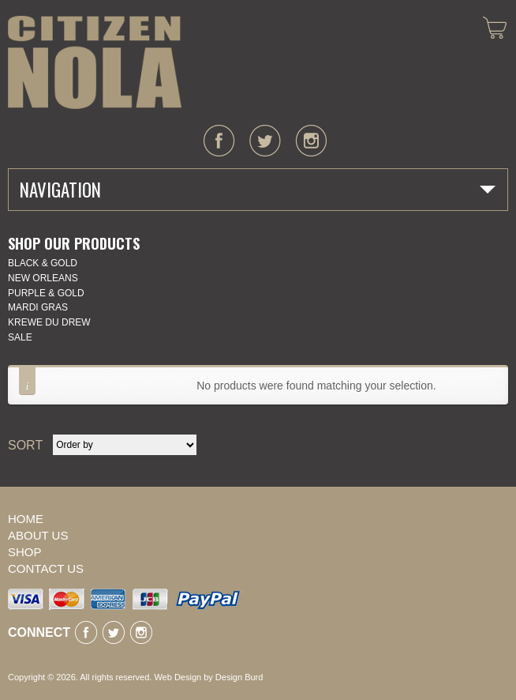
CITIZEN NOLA (94, 62)
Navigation (60, 189)
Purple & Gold (46, 293)
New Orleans (43, 278)
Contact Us (46, 568)
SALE (20, 337)
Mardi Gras (38, 307)
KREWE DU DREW (49, 322)
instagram (311, 140)
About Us (38, 535)
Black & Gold (42, 263)
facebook (219, 140)
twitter (265, 140)
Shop (25, 552)
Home (25, 519)
